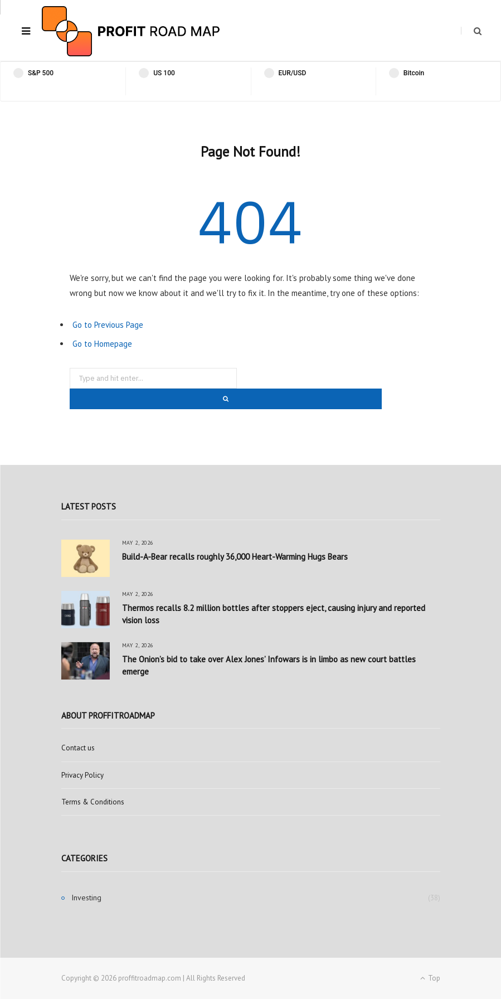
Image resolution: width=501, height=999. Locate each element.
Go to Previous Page (107, 324)
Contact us (78, 748)
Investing (86, 898)
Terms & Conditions (92, 802)
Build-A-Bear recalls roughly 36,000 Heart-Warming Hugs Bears (235, 556)
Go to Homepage (102, 343)
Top (430, 978)
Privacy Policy (82, 775)
